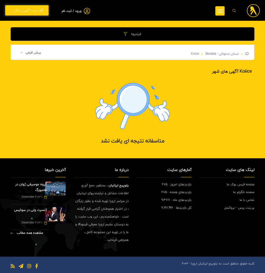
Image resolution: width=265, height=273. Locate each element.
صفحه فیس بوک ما (240, 184)
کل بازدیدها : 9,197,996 (176, 207)
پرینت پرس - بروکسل (239, 207)
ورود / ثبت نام (72, 11)
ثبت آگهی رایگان (27, 10)
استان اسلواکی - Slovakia (222, 54)
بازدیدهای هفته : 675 (176, 192)
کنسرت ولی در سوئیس (30, 210)
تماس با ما (247, 200)
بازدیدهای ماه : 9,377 (176, 200)
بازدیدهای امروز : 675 (177, 184)
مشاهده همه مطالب (27, 233)
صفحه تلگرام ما (243, 192)
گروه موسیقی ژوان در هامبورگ (31, 187)
